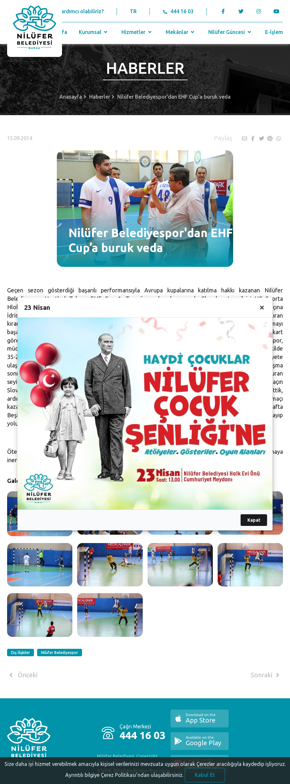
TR (133, 11)
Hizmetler (137, 32)
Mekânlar (181, 32)
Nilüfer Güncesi (230, 32)
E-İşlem (274, 32)
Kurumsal (94, 32)
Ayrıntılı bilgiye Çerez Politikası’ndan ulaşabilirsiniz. (124, 779)
